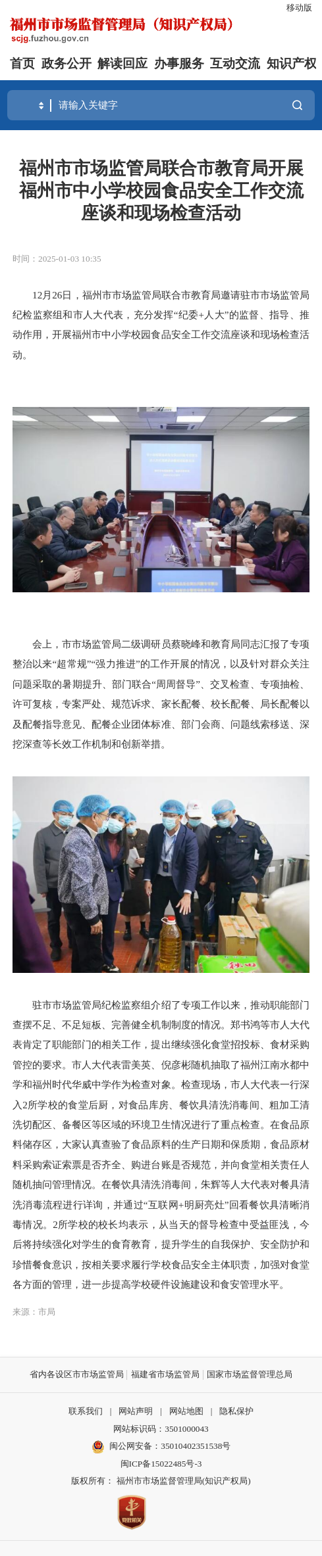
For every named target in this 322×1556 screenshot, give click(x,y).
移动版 (299, 7)
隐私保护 (236, 1411)
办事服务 (179, 63)
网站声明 (136, 1411)
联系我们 (85, 1411)
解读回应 (122, 63)
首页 (22, 63)
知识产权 (292, 63)
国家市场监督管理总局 (249, 1374)
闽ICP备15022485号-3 (161, 1464)
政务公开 (66, 63)
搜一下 (297, 105)
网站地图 (186, 1411)
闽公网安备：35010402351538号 (169, 1446)
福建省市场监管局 (165, 1374)
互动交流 (235, 63)
